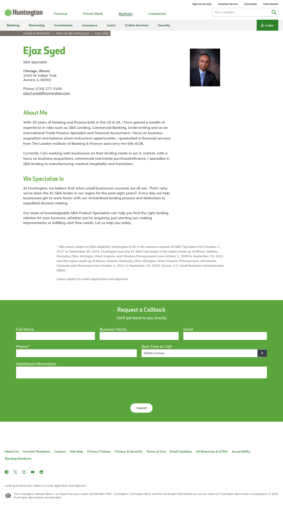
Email (188, 329)
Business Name (113, 329)
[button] (204, 353)
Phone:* (23, 346)
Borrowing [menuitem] (37, 25)
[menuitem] (39, 33)
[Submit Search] (274, 12)
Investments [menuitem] (63, 25)
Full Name (25, 329)
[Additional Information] (141, 372)
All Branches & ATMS (212, 451)
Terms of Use (156, 451)
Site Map (76, 451)
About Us (12, 451)
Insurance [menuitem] (89, 25)
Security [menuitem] (164, 25)
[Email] (225, 336)
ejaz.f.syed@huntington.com (46, 93)
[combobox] (245, 12)
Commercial (157, 14)
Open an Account (201, 4)
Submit (141, 408)
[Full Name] (55, 336)
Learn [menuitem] (111, 25)
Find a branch (270, 4)
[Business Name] (139, 336)
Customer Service (228, 4)
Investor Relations (36, 451)
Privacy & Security (128, 451)
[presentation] (141, 391)
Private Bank (93, 14)
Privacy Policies (99, 451)
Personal (60, 14)
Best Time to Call (156, 346)
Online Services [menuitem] (136, 25)
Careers (60, 451)
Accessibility (241, 451)
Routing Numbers (18, 458)
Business (125, 14)
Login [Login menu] (267, 25)
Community (250, 4)
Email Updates (181, 451)
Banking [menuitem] (13, 25)
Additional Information (36, 363)
